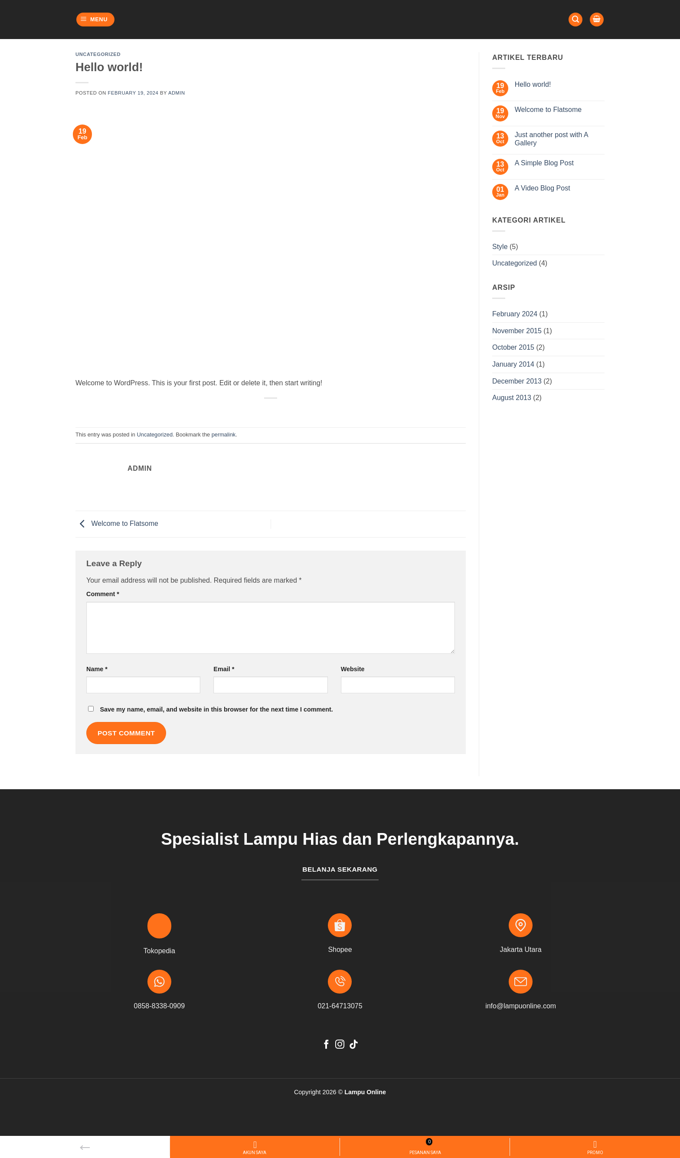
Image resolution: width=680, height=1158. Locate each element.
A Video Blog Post (542, 188)
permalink (223, 434)
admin (176, 92)
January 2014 (513, 364)
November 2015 (517, 331)
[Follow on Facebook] (326, 1045)
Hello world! (533, 84)
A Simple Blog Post (544, 163)
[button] (95, 20)
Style (500, 246)
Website (353, 669)
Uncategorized (98, 54)
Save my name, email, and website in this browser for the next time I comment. (216, 709)
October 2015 (513, 347)
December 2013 (517, 381)
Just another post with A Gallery (551, 139)
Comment (102, 593)
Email (223, 669)
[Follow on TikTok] (353, 1045)
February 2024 (514, 314)
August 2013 (511, 397)
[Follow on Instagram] (339, 1045)
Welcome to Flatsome (116, 523)
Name (97, 669)
